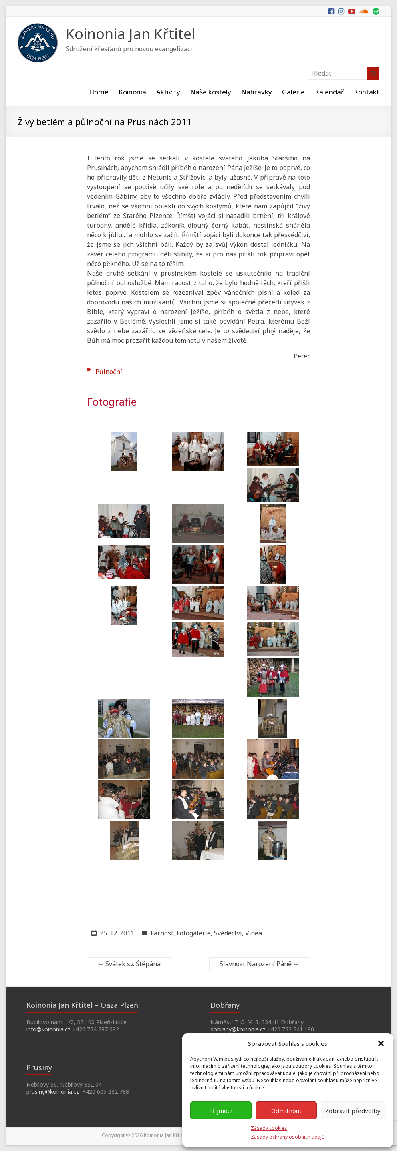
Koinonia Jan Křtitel (130, 34)
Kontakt (366, 91)
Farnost (162, 933)
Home (99, 91)
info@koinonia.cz (48, 1029)
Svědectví (228, 933)
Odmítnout (286, 1111)
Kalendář (329, 91)
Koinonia (132, 91)
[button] (381, 1043)
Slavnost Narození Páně (260, 963)
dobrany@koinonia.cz (238, 1029)
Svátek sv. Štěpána (129, 963)
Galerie (293, 91)
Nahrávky (256, 91)
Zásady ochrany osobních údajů (287, 1136)
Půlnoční (108, 371)
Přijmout (221, 1111)
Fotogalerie (194, 933)
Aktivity (168, 91)
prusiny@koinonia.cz (52, 1091)
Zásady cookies (269, 1128)
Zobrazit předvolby (353, 1111)
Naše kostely (210, 91)
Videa (253, 933)
